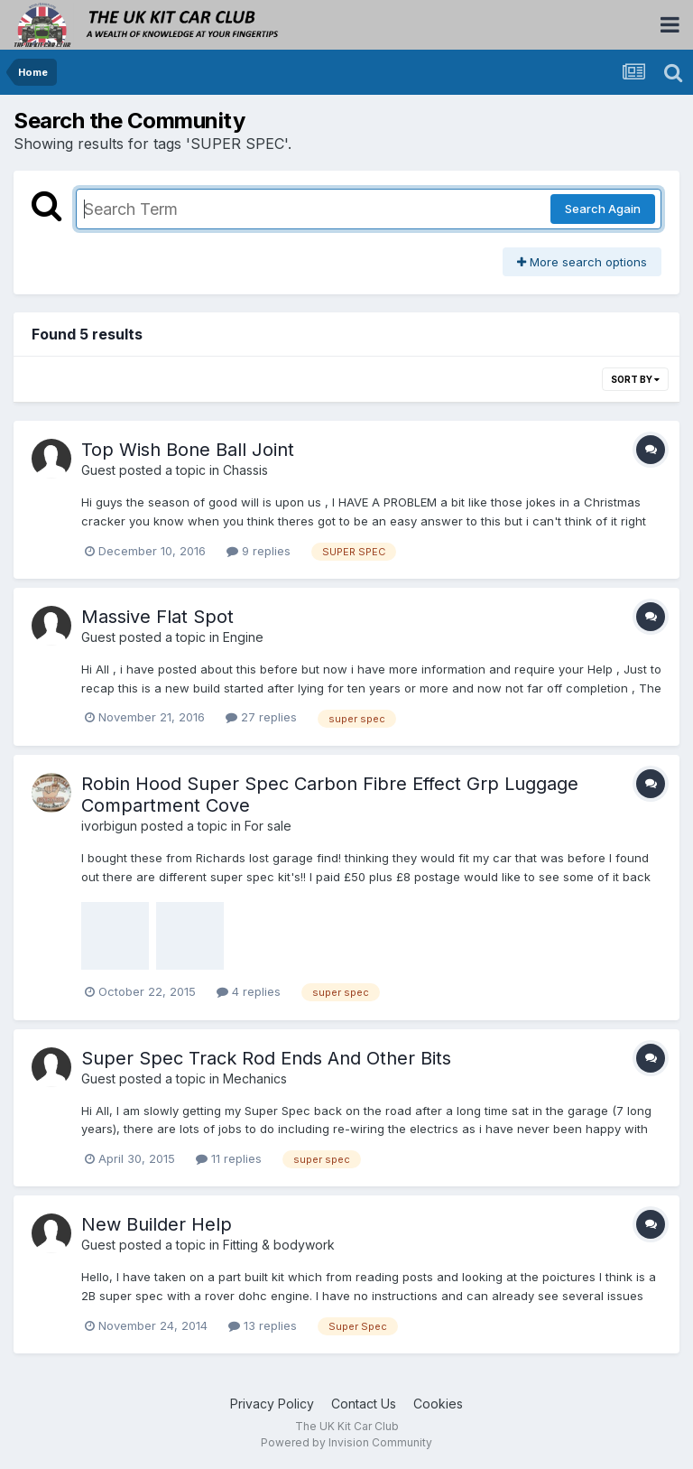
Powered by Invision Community (346, 1442)
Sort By (635, 379)
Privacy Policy (272, 1403)
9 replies (258, 551)
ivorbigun (109, 825)
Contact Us (363, 1403)
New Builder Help (156, 1224)
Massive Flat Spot (157, 617)
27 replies (261, 717)
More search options (582, 262)
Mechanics (255, 1078)
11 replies (229, 1158)
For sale (268, 825)
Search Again (603, 208)
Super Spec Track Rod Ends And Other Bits (266, 1058)
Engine (243, 637)
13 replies (262, 1325)
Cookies (438, 1403)
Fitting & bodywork (279, 1244)
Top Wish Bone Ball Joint (187, 449)
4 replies (249, 991)
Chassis (245, 470)
